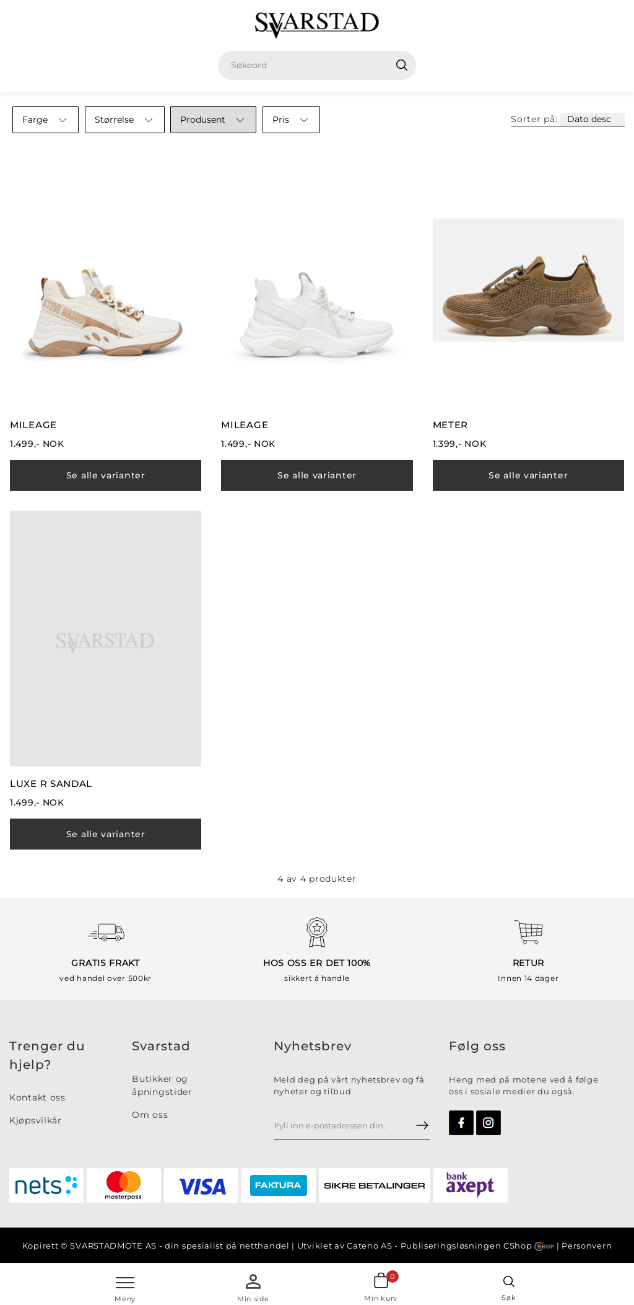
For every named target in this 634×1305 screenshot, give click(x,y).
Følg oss (477, 1046)
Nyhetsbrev (313, 1046)
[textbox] (321, 65)
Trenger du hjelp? (47, 1055)
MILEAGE (33, 425)
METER (451, 425)
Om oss (150, 1114)
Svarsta (156, 1046)
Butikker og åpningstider (162, 1085)
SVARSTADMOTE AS (113, 1245)
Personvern (587, 1245)
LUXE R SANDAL (51, 783)
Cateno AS (369, 1245)
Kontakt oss (37, 1097)
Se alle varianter (105, 475)
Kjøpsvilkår (35, 1120)
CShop (528, 1245)
